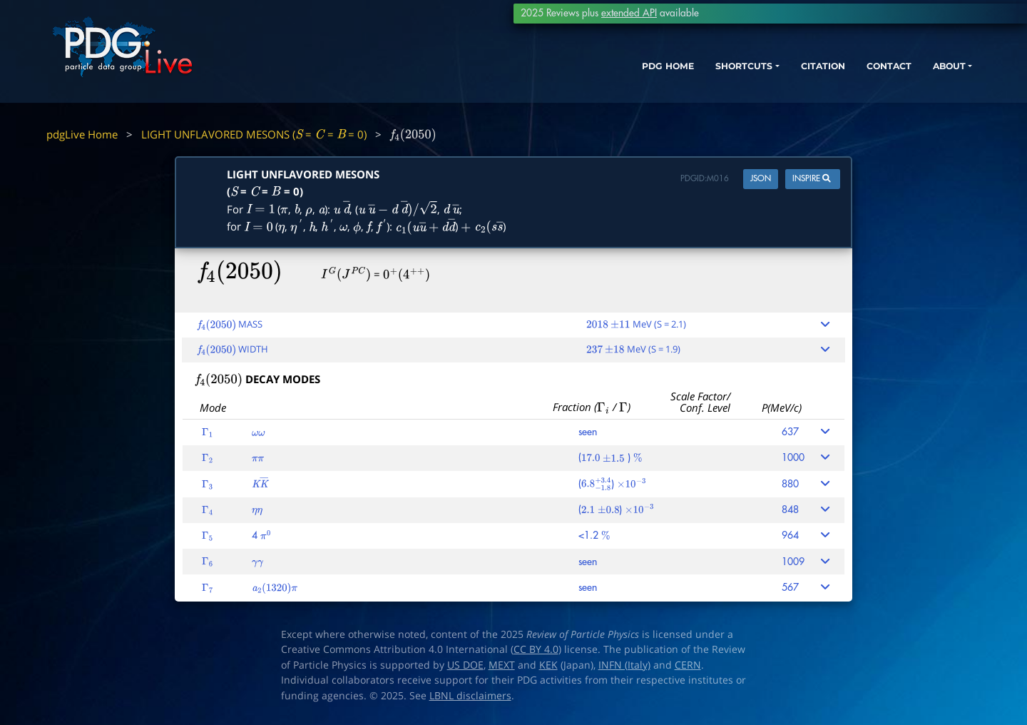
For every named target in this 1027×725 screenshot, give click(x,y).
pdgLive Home (82, 134)
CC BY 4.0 (536, 649)
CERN (688, 665)
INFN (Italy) (624, 665)
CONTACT (848, 76)
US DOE (465, 665)
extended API (629, 13)
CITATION (774, 76)
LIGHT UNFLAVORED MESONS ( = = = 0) (254, 134)
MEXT (502, 665)
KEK (548, 665)
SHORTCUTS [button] (683, 76)
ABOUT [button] (916, 76)
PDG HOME (596, 76)
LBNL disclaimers (470, 695)
